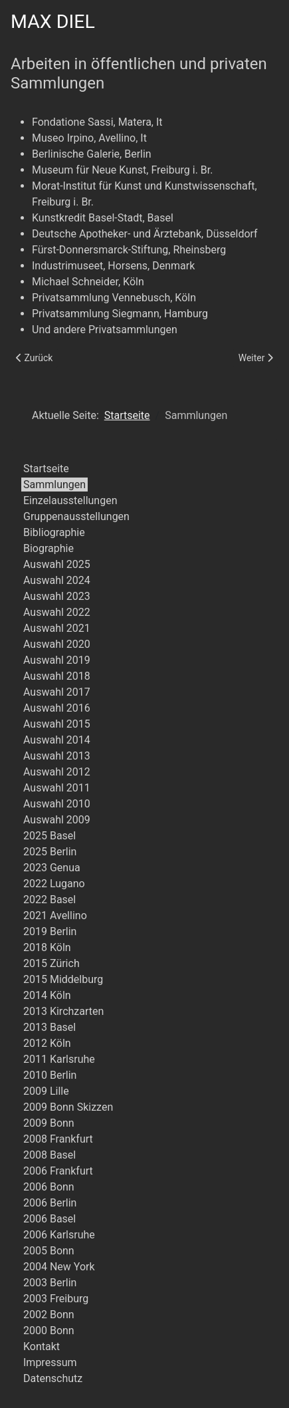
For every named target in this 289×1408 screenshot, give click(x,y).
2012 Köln (47, 1043)
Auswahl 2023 (56, 596)
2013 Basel (49, 1027)
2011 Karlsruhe (59, 1059)
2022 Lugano (54, 883)
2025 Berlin (49, 851)
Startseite (46, 468)
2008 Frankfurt (58, 1139)
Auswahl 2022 (56, 612)
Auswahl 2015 (56, 724)
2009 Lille (46, 1091)
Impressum (50, 1362)
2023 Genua (51, 867)
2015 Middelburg (63, 979)
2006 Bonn (48, 1187)
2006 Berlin (49, 1203)
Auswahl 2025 (56, 564)
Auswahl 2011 (56, 787)
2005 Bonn (48, 1250)
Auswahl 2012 (56, 772)
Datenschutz (52, 1378)
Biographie (48, 548)
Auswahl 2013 (56, 756)
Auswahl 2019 (56, 660)
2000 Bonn (48, 1330)
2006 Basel (49, 1218)
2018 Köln (47, 947)
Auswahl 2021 (56, 628)
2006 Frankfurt (58, 1171)
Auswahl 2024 (56, 580)
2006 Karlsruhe (59, 1234)
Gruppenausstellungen (76, 516)
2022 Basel (49, 899)
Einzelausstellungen (70, 500)
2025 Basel (49, 835)
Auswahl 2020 (56, 644)
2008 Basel (49, 1155)
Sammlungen (54, 484)
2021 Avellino (55, 915)
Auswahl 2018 (56, 676)
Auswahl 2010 (56, 803)
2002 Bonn (48, 1314)
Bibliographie (54, 532)
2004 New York (59, 1266)
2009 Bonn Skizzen (68, 1107)
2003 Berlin (49, 1282)
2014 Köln (47, 995)
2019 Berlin (49, 931)
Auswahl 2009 (56, 819)
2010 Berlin (49, 1075)
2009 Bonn (48, 1123)
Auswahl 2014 (56, 740)
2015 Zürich (51, 963)
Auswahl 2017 (56, 692)
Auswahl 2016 (56, 708)
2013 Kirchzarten (63, 1011)
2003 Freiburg (55, 1298)
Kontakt (41, 1346)
